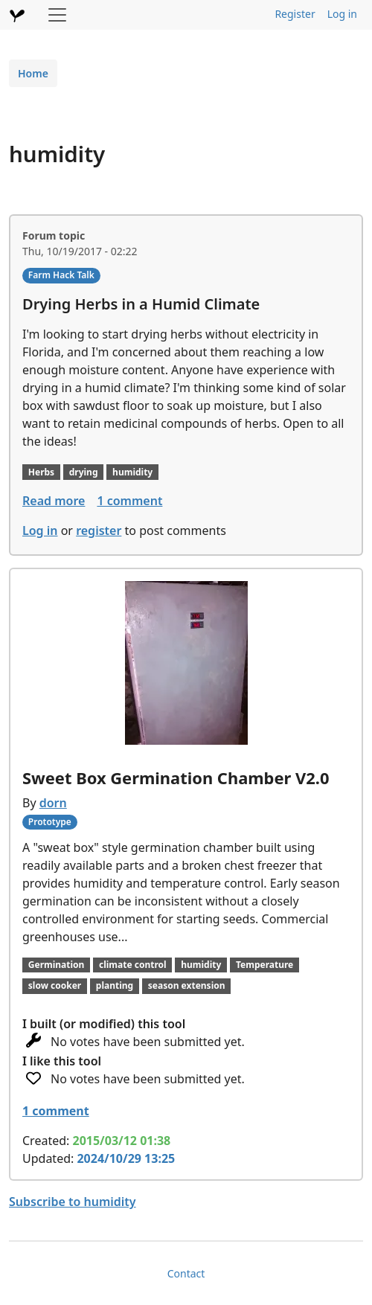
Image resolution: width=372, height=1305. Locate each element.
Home (33, 73)
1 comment (129, 501)
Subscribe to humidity (72, 1201)
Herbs (41, 472)
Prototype (49, 821)
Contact (186, 1273)
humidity (132, 472)
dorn (53, 803)
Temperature (264, 964)
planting (114, 985)
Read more (53, 501)
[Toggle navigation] (57, 15)
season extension (186, 985)
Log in (342, 14)
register (98, 530)
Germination (56, 964)
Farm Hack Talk (61, 275)
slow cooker (54, 985)
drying (83, 472)
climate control (133, 964)
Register (295, 14)
